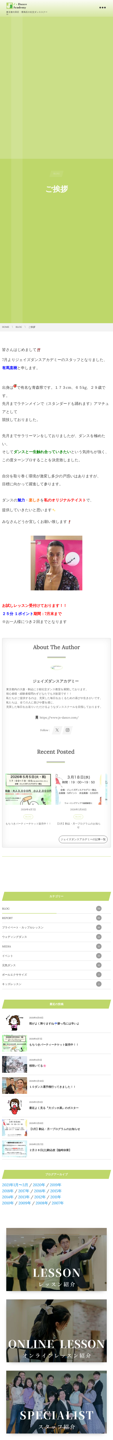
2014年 (8, 1197)
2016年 (40, 1190)
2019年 (56, 1184)
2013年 (24, 1197)
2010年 (8, 1203)
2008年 (42, 1203)
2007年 (58, 1203)
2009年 (24, 1203)
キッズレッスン (52, 984)
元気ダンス (52, 965)
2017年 (23, 1190)
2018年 (8, 1190)
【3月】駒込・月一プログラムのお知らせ (54, 1129)
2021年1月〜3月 (15, 1184)
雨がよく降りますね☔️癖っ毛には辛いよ (54, 1023)
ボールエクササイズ (52, 974)
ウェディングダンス (52, 936)
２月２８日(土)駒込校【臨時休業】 (50, 1150)
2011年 (55, 1197)
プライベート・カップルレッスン (52, 927)
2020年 (39, 1184)
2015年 (56, 1190)
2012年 (40, 1197)
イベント (52, 955)
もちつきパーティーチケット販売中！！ (54, 1044)
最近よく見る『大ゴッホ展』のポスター (54, 1108)
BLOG (52, 908)
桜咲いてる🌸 (37, 1066)
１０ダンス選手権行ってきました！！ (52, 1087)
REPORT (52, 918)
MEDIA (52, 946)
